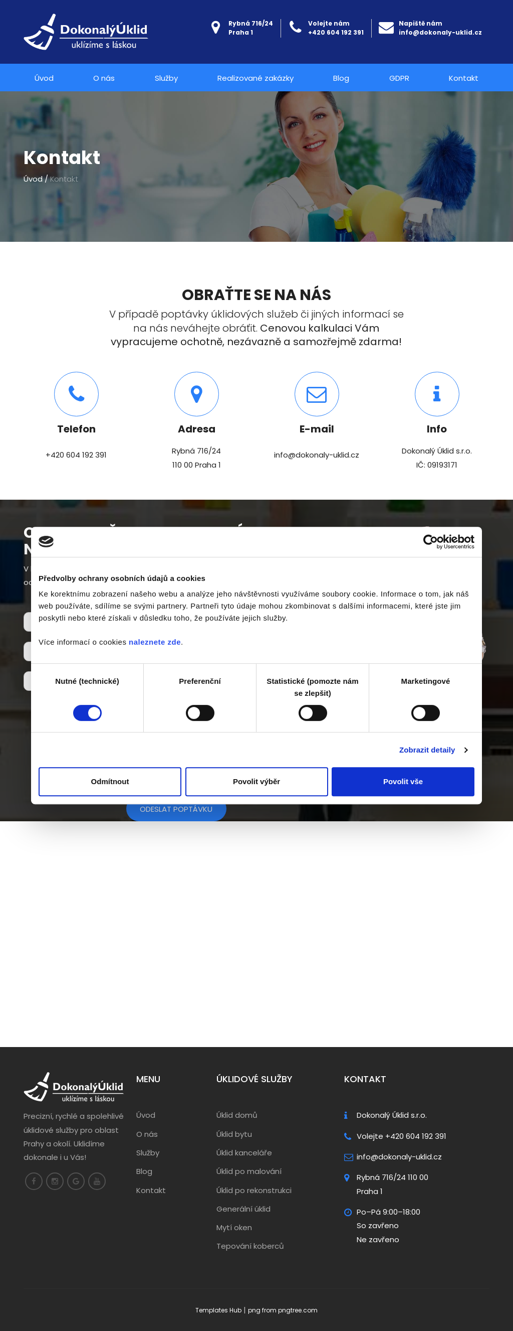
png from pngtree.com (283, 1310)
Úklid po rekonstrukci (254, 1190)
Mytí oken (234, 1227)
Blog (341, 78)
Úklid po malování (249, 1171)
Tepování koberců (250, 1246)
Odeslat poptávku (176, 809)
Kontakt (463, 78)
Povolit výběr (256, 781)
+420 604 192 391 (336, 32)
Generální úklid (243, 1209)
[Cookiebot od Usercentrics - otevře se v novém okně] (430, 541)
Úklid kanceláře (244, 1152)
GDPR (399, 78)
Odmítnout (110, 781)
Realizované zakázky (255, 78)
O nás (104, 78)
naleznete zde (155, 642)
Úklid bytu (234, 1134)
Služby (166, 78)
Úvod (44, 78)
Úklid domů (237, 1115)
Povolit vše (403, 781)
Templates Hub (218, 1310)
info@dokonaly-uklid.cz (440, 32)
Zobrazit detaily (427, 750)
